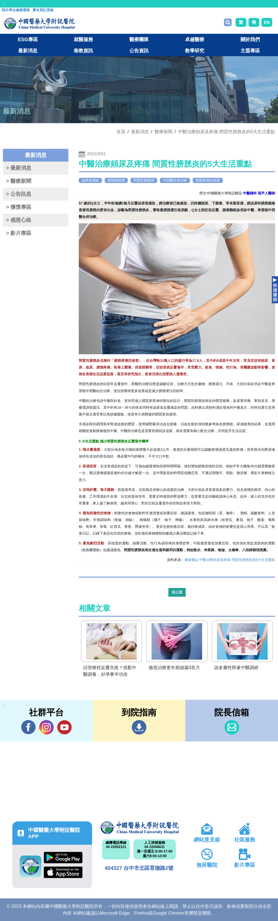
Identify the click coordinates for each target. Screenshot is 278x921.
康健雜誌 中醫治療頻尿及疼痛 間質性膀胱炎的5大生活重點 (229, 560)
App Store (63, 872)
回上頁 (177, 592)
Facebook (28, 727)
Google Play (63, 857)
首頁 (120, 131)
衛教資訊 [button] (83, 50)
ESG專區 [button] (28, 39)
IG (46, 727)
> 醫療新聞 (18, 181)
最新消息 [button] (27, 50)
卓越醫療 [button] (194, 39)
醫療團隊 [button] (139, 39)
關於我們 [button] (250, 39)
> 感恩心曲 (18, 220)
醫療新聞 (163, 131)
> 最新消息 (18, 168)
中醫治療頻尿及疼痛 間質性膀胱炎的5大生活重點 (226, 131)
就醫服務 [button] (83, 39)
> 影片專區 (18, 233)
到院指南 (139, 727)
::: (4, 4)
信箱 (232, 727)
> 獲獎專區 (18, 207)
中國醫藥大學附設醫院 (139, 827)
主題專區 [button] (250, 50)
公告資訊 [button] (139, 50)
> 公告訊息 (18, 194)
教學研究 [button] (194, 50)
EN (267, 22)
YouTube (64, 727)
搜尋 (228, 22)
